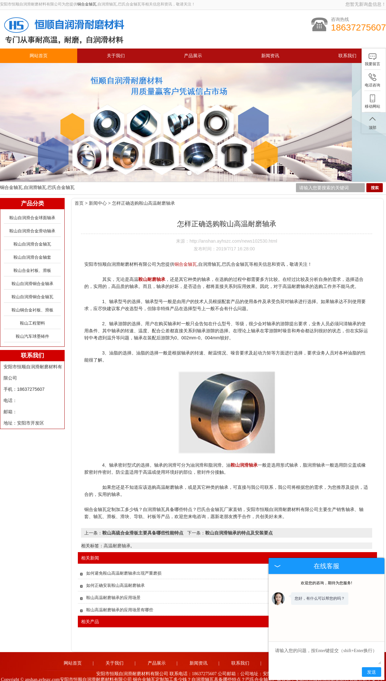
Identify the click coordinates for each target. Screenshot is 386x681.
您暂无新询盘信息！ (365, 4)
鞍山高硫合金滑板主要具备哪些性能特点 (142, 523)
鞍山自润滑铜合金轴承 (32, 274)
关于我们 (116, 55)
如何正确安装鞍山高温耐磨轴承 (115, 576)
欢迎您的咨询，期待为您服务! (326, 583)
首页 (79, 194)
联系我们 (347, 55)
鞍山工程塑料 (32, 314)
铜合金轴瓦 (86, 4)
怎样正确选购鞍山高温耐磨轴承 (143, 194)
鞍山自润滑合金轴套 (32, 248)
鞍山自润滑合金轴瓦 (32, 235)
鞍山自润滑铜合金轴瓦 (32, 287)
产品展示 (193, 55)
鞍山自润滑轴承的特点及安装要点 (239, 523)
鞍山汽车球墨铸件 (32, 327)
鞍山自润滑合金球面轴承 (32, 208)
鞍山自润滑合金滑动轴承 (32, 222)
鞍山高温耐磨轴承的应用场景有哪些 (119, 600)
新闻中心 (98, 194)
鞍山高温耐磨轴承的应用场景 (113, 588)
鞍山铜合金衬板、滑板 (32, 301)
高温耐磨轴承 (117, 536)
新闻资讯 (270, 55)
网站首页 (39, 55)
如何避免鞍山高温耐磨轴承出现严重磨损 (123, 564)
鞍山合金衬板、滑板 (32, 261)
